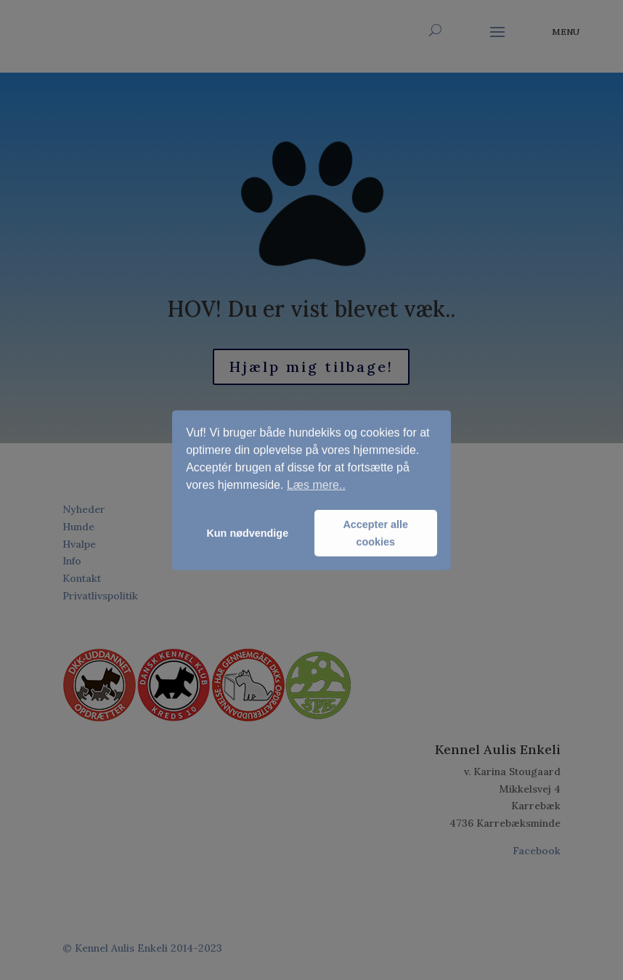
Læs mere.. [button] (316, 485)
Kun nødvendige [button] (247, 533)
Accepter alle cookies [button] (375, 533)
